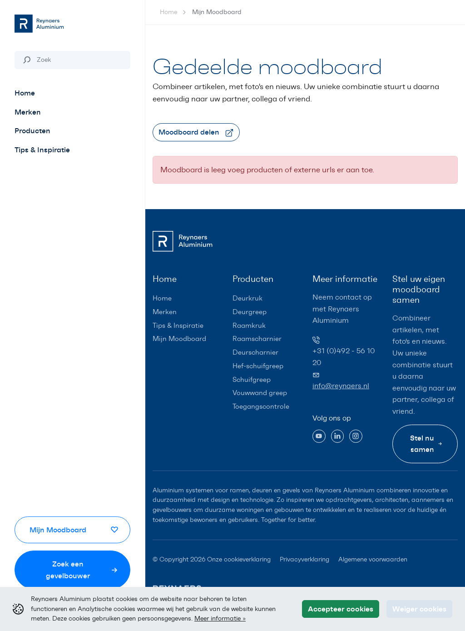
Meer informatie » (220, 618)
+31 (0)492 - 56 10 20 (343, 356)
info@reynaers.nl (340, 385)
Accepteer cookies (340, 608)
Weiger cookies (419, 608)
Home (168, 12)
